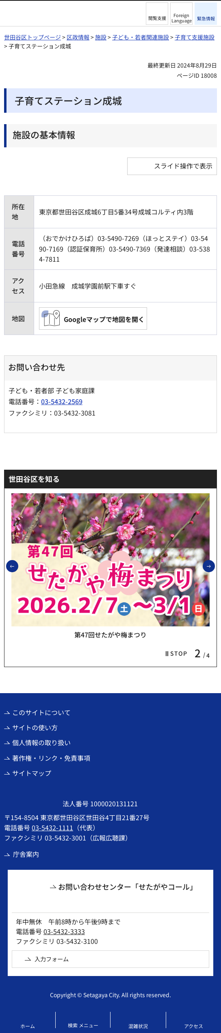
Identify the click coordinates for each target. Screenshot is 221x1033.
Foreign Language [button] (181, 18)
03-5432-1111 (52, 827)
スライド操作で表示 (183, 166)
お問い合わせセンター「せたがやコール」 (127, 886)
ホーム (27, 1025)
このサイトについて (41, 712)
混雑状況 (138, 1025)
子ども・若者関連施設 (140, 37)
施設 (100, 37)
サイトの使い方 (35, 727)
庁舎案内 (26, 853)
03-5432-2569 (61, 401)
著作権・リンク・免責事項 (51, 757)
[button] (157, 13)
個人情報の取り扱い (41, 742)
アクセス (193, 1025)
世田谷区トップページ (32, 37)
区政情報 (78, 37)
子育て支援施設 (194, 37)
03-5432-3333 (64, 931)
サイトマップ (31, 772)
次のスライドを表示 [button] (214, 566)
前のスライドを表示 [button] (17, 566)
